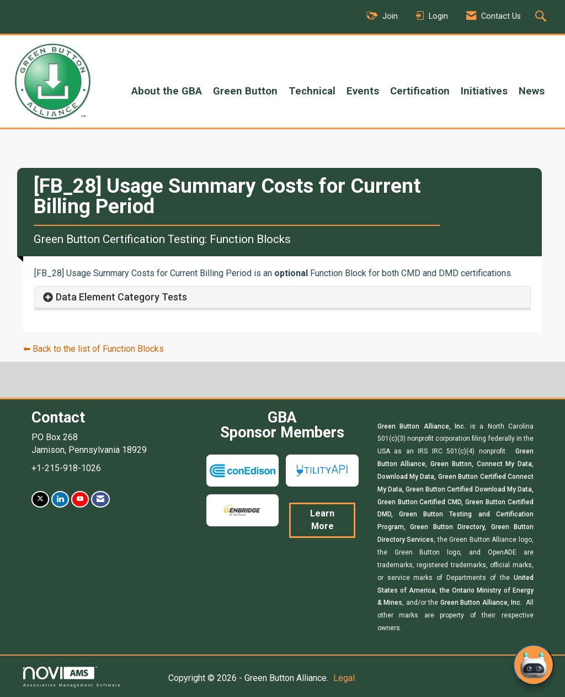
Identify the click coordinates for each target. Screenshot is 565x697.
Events (363, 91)
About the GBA (166, 91)
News (532, 91)
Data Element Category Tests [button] (121, 297)
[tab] (282, 297)
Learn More (322, 519)
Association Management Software (72, 677)
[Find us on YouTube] (80, 499)
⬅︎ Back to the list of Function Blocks (93, 349)
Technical (312, 91)
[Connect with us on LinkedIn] (60, 499)
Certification (420, 91)
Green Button (245, 91)
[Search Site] (542, 17)
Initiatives (484, 91)
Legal (344, 678)
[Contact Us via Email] (100, 499)
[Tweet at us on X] (40, 499)
